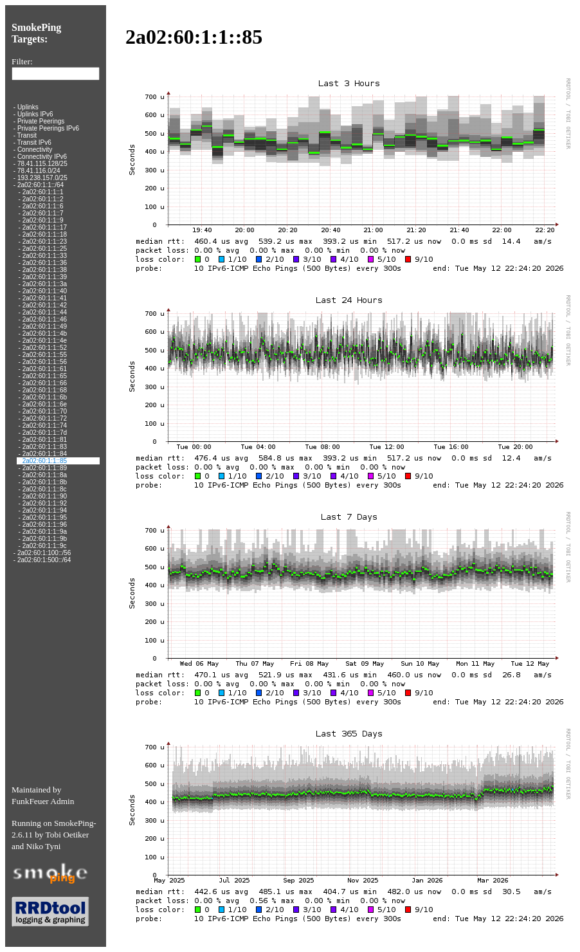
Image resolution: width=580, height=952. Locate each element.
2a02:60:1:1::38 (45, 269)
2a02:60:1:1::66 (45, 383)
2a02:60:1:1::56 (45, 361)
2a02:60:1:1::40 (45, 291)
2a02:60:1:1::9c (45, 545)
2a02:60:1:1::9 (43, 220)
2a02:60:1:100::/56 (44, 552)
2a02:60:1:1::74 (45, 425)
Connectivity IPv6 (42, 156)
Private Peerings (40, 121)
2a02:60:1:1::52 (45, 347)
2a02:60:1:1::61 (45, 368)
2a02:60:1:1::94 (45, 510)
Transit (27, 135)
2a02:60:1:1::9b (45, 538)
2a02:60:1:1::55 (45, 354)
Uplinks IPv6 (35, 114)
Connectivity (34, 149)
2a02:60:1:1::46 (45, 319)
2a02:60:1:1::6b (45, 397)
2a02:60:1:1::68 (45, 390)
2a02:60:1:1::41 (45, 298)
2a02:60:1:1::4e (45, 340)
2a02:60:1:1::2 (43, 199)
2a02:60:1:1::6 (43, 206)
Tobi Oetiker (67, 834)
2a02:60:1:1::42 (45, 305)
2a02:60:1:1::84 (45, 453)
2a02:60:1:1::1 (43, 192)
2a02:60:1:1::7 (43, 213)
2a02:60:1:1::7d (45, 432)
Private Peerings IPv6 (48, 128)
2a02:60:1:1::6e (45, 404)
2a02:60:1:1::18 (45, 234)
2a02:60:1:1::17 (45, 227)
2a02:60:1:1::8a (45, 475)
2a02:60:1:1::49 (45, 326)
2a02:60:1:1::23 (45, 241)
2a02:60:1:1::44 (45, 312)
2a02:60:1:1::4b (45, 333)
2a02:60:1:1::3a (45, 284)
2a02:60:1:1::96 (45, 524)
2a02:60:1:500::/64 (44, 559)
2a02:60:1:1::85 (45, 460)
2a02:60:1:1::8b (45, 482)
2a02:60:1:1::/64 (40, 184)
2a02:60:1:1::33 (45, 255)
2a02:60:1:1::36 (45, 262)
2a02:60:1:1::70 (45, 411)
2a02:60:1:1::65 (45, 376)
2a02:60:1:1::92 (45, 503)
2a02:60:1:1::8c (45, 489)
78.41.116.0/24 (38, 170)
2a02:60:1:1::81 (45, 439)
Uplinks (28, 107)
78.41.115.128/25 (42, 163)
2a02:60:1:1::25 (45, 248)
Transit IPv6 (34, 142)
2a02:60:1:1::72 (45, 418)
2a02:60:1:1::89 (45, 467)
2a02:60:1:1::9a (45, 531)
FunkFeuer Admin (43, 801)
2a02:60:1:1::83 (45, 446)
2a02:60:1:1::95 (45, 517)
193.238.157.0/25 (42, 177)
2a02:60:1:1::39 (45, 276)
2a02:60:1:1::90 (45, 496)
